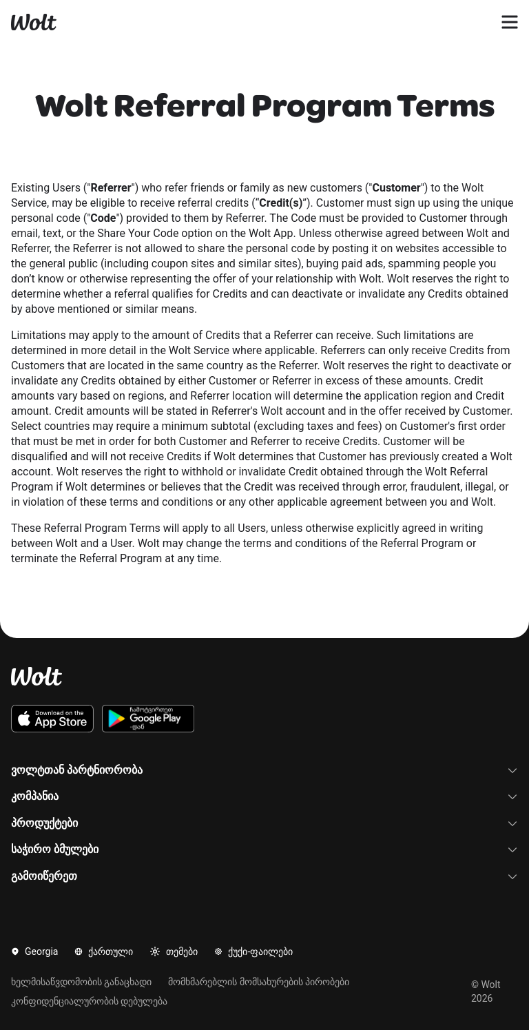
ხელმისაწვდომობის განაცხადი (81, 981)
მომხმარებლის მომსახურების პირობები (258, 981)
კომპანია (264, 796)
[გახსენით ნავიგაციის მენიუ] (509, 22)
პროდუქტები (264, 823)
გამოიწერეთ (264, 876)
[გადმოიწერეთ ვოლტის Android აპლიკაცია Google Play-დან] (148, 718)
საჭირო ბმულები (264, 849)
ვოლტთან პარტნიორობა (264, 769)
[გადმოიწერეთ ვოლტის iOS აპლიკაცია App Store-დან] (52, 718)
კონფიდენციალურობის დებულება (89, 1001)
